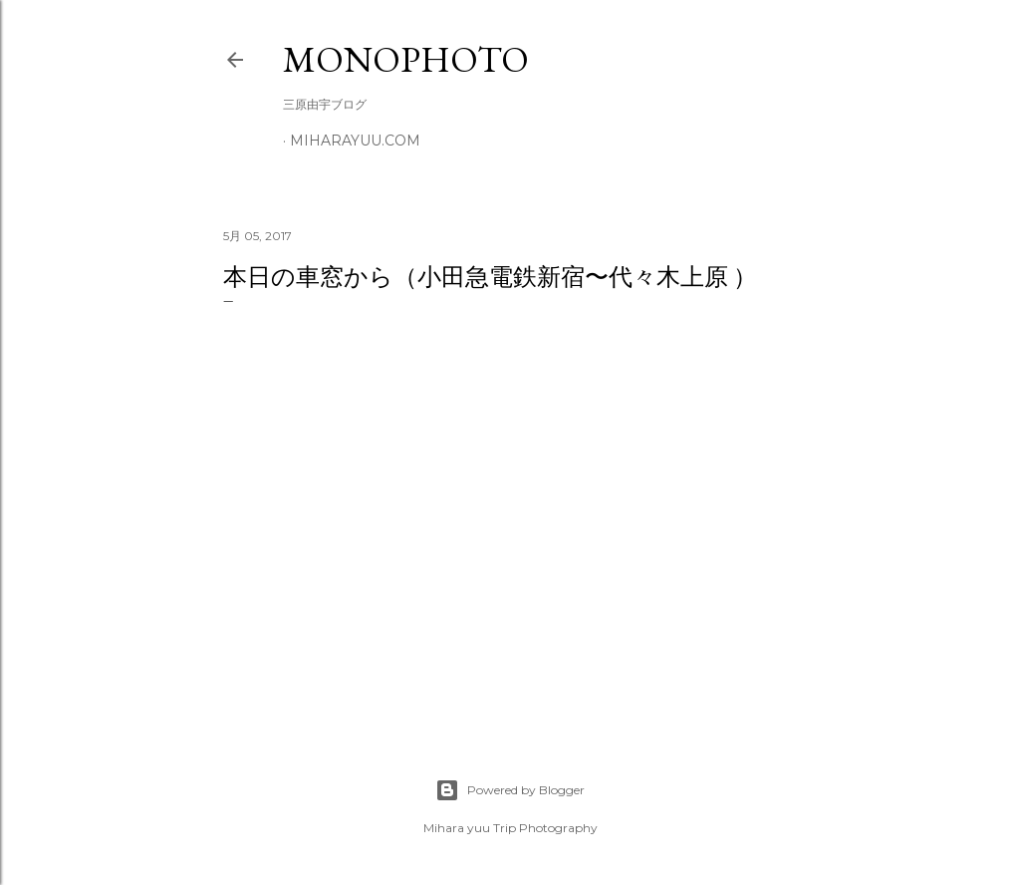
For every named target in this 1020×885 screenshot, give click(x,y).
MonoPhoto (406, 59)
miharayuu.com (355, 140)
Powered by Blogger (510, 790)
